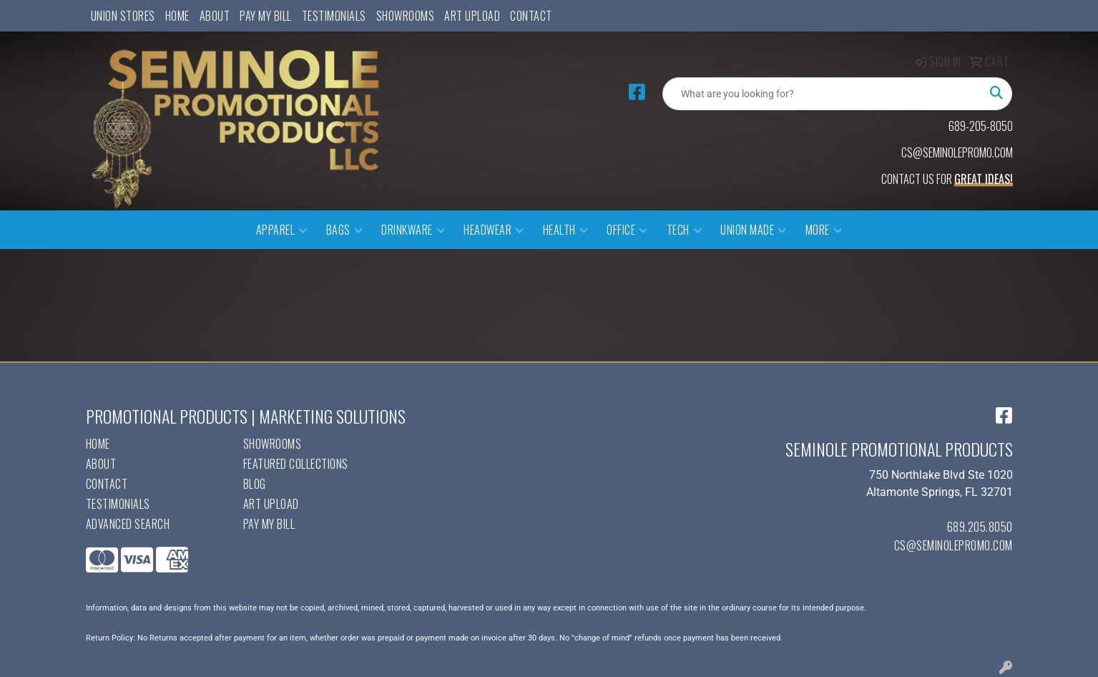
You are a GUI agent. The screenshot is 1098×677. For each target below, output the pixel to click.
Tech (684, 229)
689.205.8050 (980, 526)
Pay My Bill (266, 15)
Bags (344, 229)
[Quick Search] (822, 93)
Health (566, 229)
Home (177, 15)
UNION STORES (123, 15)
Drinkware (413, 229)
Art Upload (472, 15)
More (824, 229)
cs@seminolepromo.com (953, 545)
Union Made (753, 229)
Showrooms (405, 15)
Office (627, 229)
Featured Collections (295, 463)
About (215, 15)
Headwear (494, 229)
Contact (531, 15)
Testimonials (334, 15)
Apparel (282, 229)
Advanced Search (128, 523)
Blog (254, 483)
